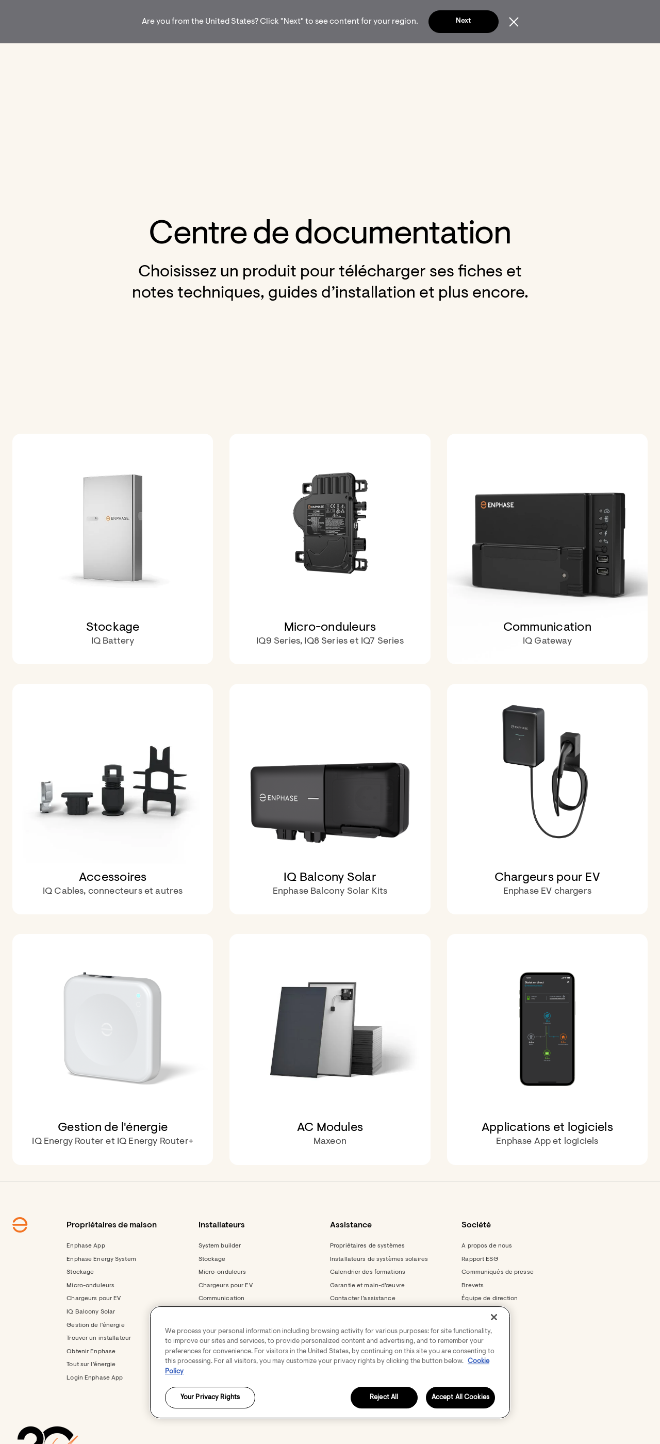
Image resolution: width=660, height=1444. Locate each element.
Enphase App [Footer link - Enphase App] (86, 1274)
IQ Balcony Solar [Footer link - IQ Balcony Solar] (91, 1340)
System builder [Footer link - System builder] (220, 1274)
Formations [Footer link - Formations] (215, 1419)
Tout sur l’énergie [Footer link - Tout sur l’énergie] (91, 1392)
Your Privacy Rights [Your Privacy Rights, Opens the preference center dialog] (210, 1397)
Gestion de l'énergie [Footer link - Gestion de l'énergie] (95, 1353)
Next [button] (463, 21)
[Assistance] (358, 57)
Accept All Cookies (460, 1397)
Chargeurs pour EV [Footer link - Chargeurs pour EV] (94, 1326)
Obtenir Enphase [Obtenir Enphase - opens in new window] (91, 1379)
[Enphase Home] (104, 57)
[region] (330, 1362)
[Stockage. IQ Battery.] (112, 577)
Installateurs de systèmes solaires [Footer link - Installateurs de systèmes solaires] (379, 1287)
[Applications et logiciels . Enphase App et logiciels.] (547, 1077)
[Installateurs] (257, 57)
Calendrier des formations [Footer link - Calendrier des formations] (367, 1300)
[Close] (494, 1317)
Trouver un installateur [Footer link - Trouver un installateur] (99, 1366)
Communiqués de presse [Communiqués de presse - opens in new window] (497, 1300)
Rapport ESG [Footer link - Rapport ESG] (479, 1287)
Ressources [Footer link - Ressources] (215, 1432)
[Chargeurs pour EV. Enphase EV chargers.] (547, 827)
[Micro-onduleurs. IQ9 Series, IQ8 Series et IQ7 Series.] (329, 577)
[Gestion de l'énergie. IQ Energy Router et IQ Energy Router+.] (112, 1077)
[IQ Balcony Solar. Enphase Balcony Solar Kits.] (329, 827)
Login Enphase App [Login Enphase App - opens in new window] (95, 1406)
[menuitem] (176, 57)
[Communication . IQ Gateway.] (547, 577)
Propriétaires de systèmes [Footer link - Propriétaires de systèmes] (367, 1274)
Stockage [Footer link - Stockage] (80, 1300)
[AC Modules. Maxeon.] (329, 1077)
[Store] (308, 57)
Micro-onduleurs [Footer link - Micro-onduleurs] (90, 1313)
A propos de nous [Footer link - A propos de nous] (486, 1274)
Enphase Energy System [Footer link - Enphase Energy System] (101, 1287)
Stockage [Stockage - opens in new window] (212, 1287)
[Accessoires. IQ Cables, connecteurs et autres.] (112, 827)
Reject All (384, 1397)
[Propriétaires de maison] (176, 57)
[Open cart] (506, 57)
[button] (542, 57)
